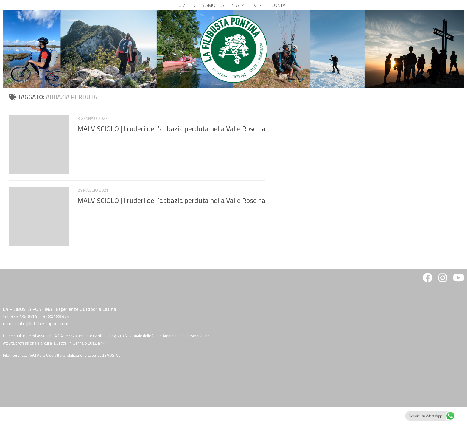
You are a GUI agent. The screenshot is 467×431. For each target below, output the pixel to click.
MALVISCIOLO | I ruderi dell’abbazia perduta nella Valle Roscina (171, 128)
